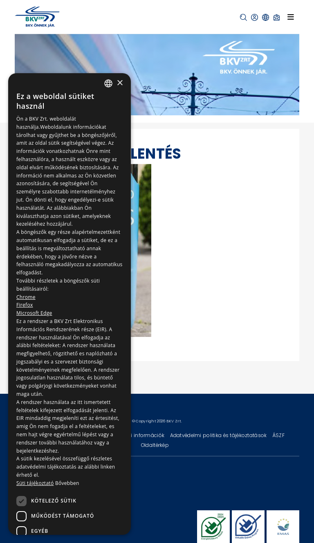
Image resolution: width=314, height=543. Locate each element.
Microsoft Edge (34, 313)
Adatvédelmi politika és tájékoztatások (219, 435)
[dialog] (69, 304)
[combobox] (108, 83)
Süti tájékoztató (35, 483)
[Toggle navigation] (290, 16)
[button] (243, 17)
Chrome (26, 297)
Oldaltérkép (155, 445)
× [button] (120, 83)
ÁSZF (278, 435)
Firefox (24, 304)
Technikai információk (137, 435)
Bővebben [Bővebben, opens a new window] (67, 483)
